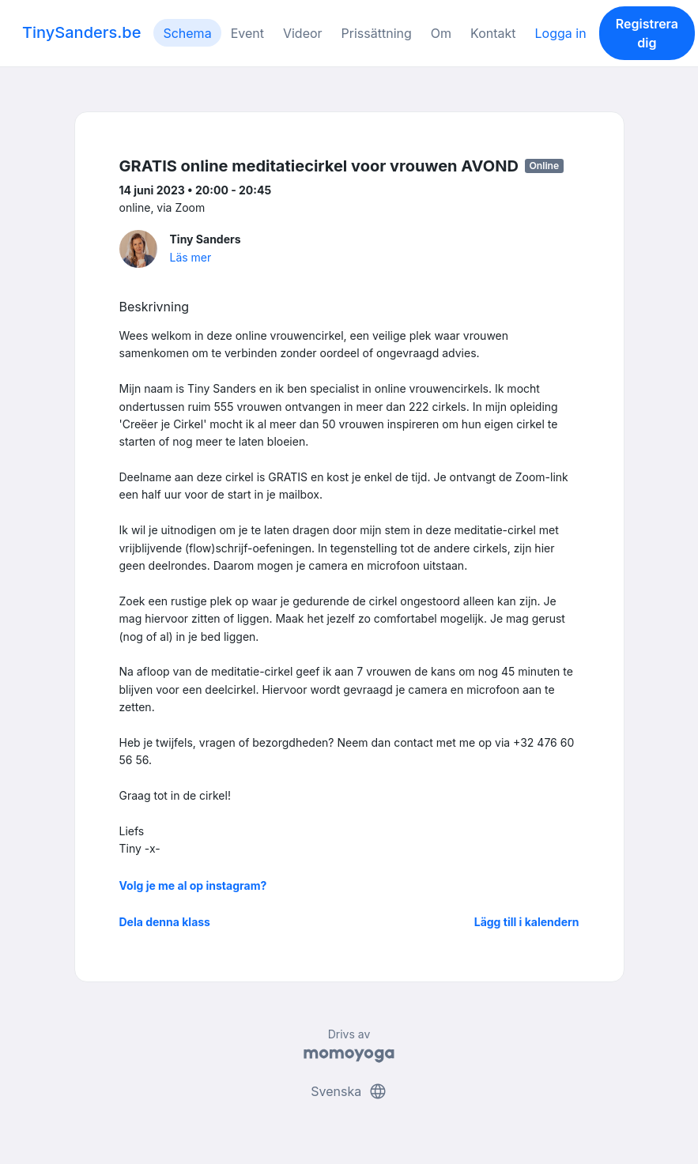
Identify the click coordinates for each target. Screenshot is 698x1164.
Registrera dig (647, 33)
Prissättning (376, 33)
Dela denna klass (164, 922)
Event (247, 33)
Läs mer (191, 257)
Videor (303, 33)
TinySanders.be (81, 32)
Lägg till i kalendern (526, 922)
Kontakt (492, 33)
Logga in (561, 33)
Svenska (349, 1091)
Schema (187, 33)
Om (441, 33)
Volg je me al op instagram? (193, 885)
